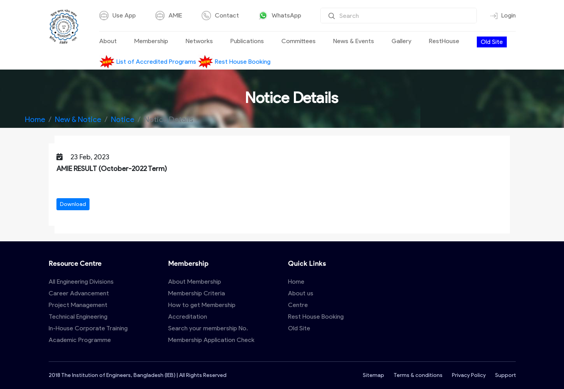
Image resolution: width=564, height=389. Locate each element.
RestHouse (444, 41)
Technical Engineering (78, 316)
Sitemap (373, 375)
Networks (199, 41)
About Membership (194, 281)
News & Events (353, 41)
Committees (298, 41)
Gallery (401, 41)
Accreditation (187, 316)
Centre (298, 305)
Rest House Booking (234, 61)
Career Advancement (79, 293)
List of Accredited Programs (148, 61)
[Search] (398, 15)
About (108, 41)
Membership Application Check (211, 340)
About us (300, 293)
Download (73, 204)
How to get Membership (201, 305)
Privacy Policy (469, 375)
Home (35, 119)
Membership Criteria (196, 293)
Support (505, 375)
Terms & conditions (418, 375)
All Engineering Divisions (81, 281)
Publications (247, 41)
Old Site (492, 41)
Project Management (78, 305)
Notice (122, 119)
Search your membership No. (208, 328)
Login (503, 15)
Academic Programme (80, 340)
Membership (151, 41)
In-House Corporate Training (88, 328)
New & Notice (78, 119)
